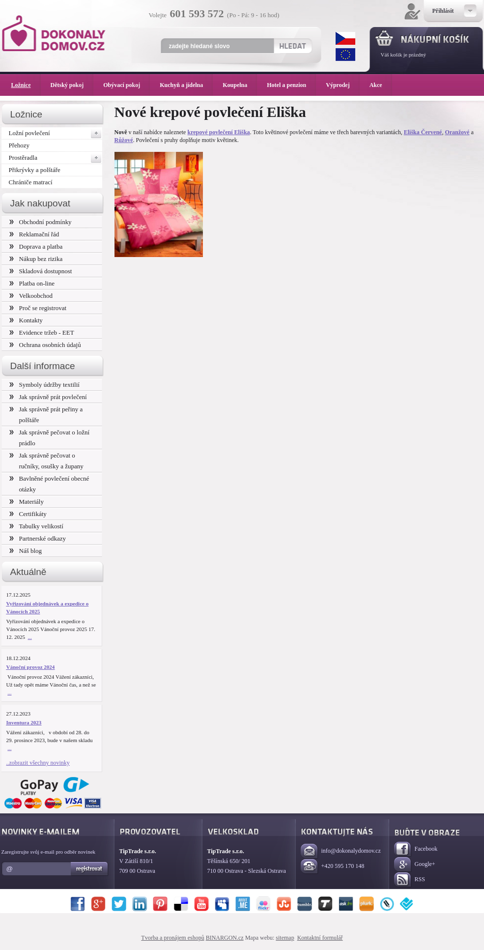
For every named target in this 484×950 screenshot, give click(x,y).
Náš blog (25, 550)
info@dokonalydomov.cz (341, 851)
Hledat (293, 45)
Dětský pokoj (72, 85)
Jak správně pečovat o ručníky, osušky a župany (46, 461)
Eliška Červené (423, 132)
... (30, 637)
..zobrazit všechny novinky (38, 762)
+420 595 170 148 (333, 866)
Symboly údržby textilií (44, 384)
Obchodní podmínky (40, 222)
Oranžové (457, 132)
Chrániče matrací (31, 182)
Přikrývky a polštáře (34, 169)
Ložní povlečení (55, 133)
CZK (345, 38)
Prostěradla (55, 158)
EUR (345, 54)
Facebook (416, 849)
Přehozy (19, 145)
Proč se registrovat (38, 308)
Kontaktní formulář (320, 937)
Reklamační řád (34, 234)
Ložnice (26, 85)
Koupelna (240, 85)
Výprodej (342, 85)
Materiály (26, 501)
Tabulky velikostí (36, 526)
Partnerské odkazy (37, 538)
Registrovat (90, 869)
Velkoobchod (31, 295)
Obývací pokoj (126, 85)
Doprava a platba (36, 246)
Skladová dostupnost (40, 271)
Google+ (414, 864)
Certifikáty (28, 514)
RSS (409, 880)
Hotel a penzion (291, 85)
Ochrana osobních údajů (45, 344)
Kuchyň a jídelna (186, 85)
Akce (377, 85)
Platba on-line (32, 283)
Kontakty (26, 320)
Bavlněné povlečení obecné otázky (49, 484)
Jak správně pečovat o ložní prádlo (49, 438)
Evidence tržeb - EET (41, 332)
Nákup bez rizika (36, 258)
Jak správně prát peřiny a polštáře (46, 414)
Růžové (123, 140)
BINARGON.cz (225, 937)
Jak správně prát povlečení (48, 397)
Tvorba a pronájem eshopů (172, 937)
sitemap (285, 937)
